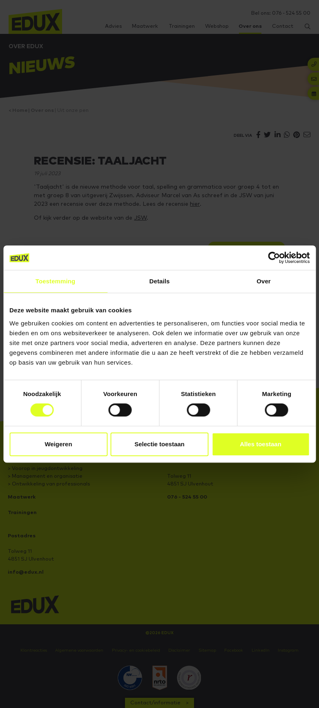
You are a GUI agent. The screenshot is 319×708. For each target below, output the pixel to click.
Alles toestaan (260, 444)
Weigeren (58, 444)
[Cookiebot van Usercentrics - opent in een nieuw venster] (274, 258)
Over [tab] (264, 281)
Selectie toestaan (159, 444)
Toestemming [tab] (56, 281)
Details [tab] (159, 281)
